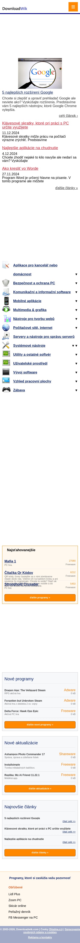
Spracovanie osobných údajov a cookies (51, 931)
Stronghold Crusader (21, 584)
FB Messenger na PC (23, 917)
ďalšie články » (66, 188)
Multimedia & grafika (29, 310)
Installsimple (12, 764)
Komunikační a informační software (42, 292)
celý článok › (68, 116)
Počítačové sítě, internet (32, 328)
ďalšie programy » (40, 597)
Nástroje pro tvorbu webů (33, 319)
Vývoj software (25, 372)
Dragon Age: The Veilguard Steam (25, 690)
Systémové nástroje (29, 345)
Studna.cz (56, 929)
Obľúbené (16, 887)
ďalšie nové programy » (40, 724)
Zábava (19, 390)
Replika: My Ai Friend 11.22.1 (22, 775)
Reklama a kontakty (40, 937)
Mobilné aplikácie (27, 301)
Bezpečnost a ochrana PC (34, 283)
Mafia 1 (10, 561)
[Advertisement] (40, 31)
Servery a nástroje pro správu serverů (43, 336)
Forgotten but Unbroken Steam (23, 700)
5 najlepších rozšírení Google (27, 92)
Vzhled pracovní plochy (32, 381)
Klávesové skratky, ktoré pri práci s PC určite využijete (37, 828)
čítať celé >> (69, 821)
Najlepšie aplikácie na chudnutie (24, 839)
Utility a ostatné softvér (32, 354)
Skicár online (17, 906)
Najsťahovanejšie (21, 550)
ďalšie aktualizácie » (40, 788)
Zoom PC (15, 900)
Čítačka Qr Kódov (18, 573)
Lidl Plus (14, 894)
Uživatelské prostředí (30, 363)
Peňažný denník (19, 911)
